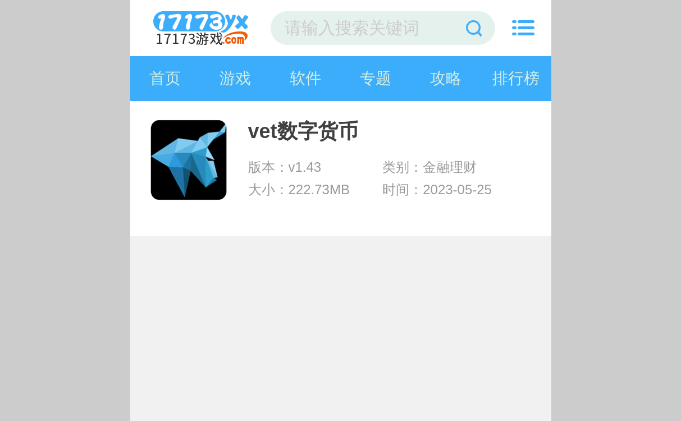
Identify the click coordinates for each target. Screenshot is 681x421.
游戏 (235, 78)
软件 (305, 78)
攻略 (445, 78)
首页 (165, 78)
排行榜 (516, 78)
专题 (375, 78)
